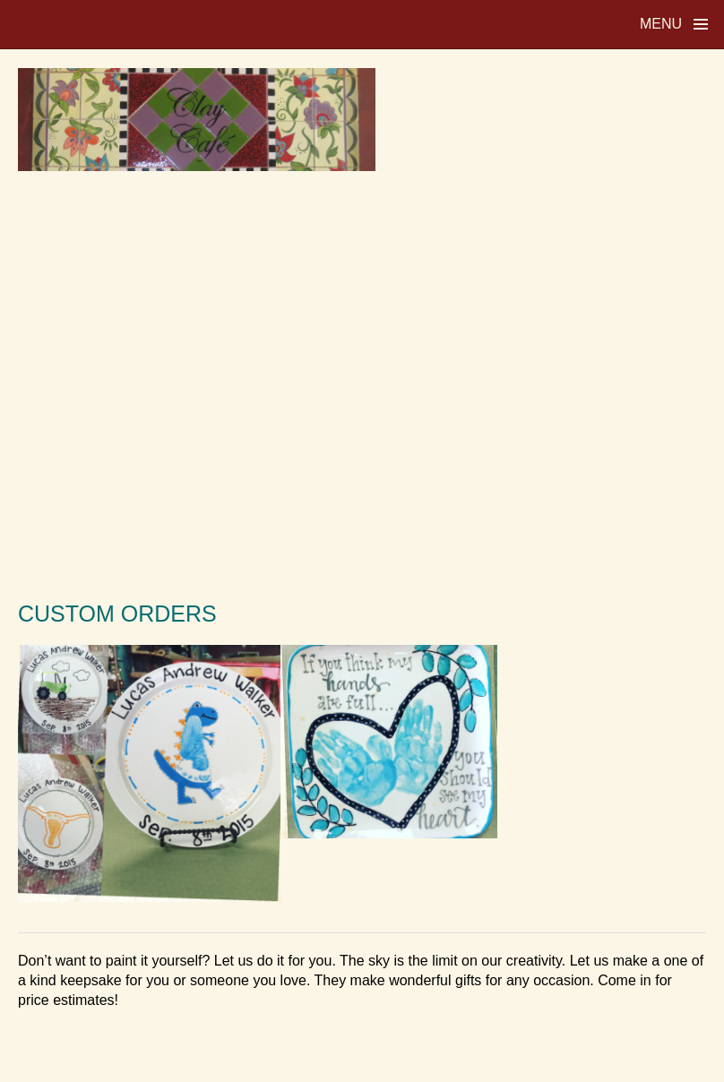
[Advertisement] (362, 384)
